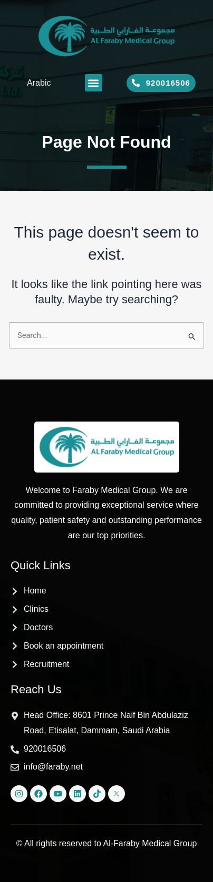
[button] (93, 82)
